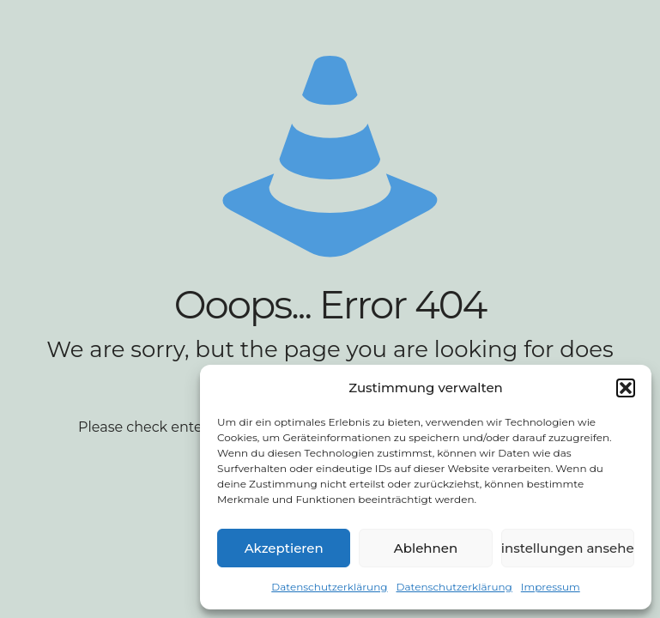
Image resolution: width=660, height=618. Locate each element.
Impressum (550, 586)
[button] (625, 388)
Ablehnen (425, 548)
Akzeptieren (284, 548)
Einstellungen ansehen (567, 548)
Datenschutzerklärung (329, 586)
